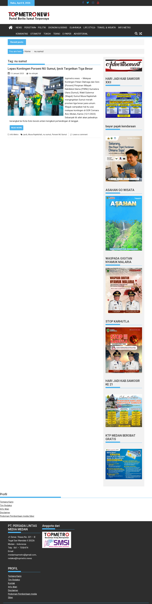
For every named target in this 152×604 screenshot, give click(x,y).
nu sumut (47, 135)
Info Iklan (4, 509)
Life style (89, 27)
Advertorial (81, 33)
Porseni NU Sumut (59, 135)
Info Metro (124, 27)
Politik (42, 27)
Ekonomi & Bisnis (57, 27)
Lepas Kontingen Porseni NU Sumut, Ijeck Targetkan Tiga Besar (50, 68)
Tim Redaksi (6, 505)
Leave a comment (80, 135)
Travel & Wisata (106, 27)
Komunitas (22, 33)
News (19, 27)
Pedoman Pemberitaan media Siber (17, 516)
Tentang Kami (6, 502)
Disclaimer (5, 512)
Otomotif (35, 33)
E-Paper (67, 33)
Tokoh (47, 33)
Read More (16, 128)
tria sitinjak (33, 73)
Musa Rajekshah (35, 135)
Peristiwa (29, 27)
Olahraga (75, 27)
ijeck (25, 135)
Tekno (56, 33)
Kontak (11, 583)
